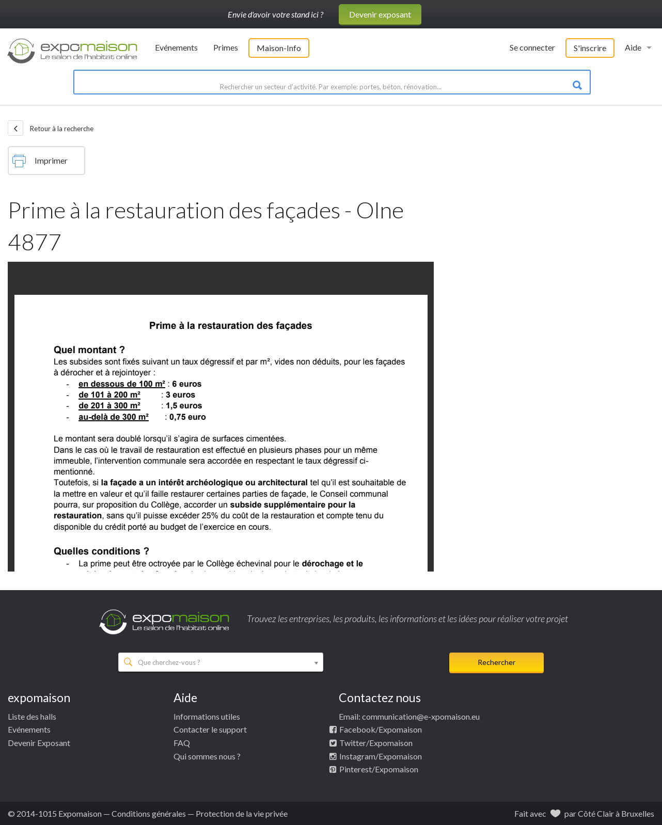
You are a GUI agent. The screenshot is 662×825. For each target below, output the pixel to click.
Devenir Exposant (39, 743)
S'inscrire (590, 48)
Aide (633, 47)
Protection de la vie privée (242, 813)
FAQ (182, 743)
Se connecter (532, 47)
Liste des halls (32, 716)
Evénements (176, 47)
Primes (225, 47)
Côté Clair (596, 813)
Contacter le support (210, 729)
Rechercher (496, 662)
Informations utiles (207, 716)
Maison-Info (279, 48)
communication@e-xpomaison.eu (421, 716)
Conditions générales (149, 813)
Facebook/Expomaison (380, 729)
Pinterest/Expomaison (378, 769)
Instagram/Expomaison (380, 756)
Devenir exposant (380, 14)
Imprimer (40, 161)
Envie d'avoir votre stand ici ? (275, 14)
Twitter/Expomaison (376, 743)
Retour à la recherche (50, 128)
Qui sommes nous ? (207, 756)
